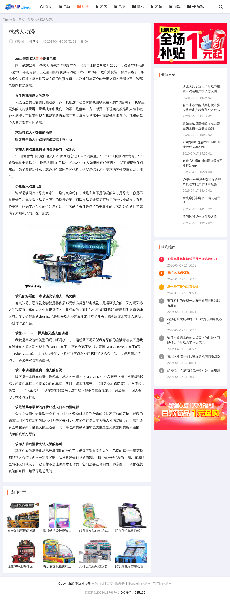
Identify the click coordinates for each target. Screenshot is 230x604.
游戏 (175, 7)
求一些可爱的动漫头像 (182, 286)
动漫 (83, 7)
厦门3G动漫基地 (178, 273)
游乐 (156, 7)
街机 (138, 7)
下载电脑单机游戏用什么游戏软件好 (192, 259)
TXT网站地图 (162, 583)
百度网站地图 (115, 583)
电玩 (64, 7)
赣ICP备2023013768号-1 (102, 592)
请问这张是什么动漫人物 (200, 216)
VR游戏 (195, 7)
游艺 (101, 7)
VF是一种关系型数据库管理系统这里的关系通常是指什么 (202, 184)
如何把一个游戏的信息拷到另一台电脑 (193, 370)
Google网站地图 (139, 583)
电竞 (120, 7)
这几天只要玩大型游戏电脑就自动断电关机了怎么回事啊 (201, 91)
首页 (46, 7)
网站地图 (98, 583)
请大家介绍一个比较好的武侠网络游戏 (193, 356)
